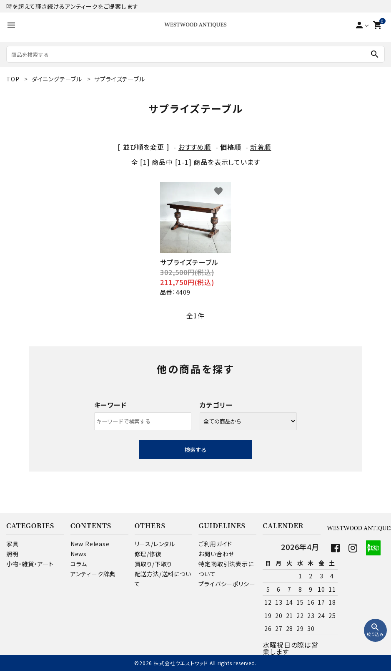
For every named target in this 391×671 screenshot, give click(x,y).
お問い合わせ (216, 554)
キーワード (110, 405)
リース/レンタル (155, 544)
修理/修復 (148, 554)
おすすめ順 (194, 147)
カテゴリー (216, 405)
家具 (12, 544)
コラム (78, 564)
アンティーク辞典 (92, 574)
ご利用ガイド (215, 544)
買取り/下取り (154, 564)
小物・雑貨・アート (30, 564)
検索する (195, 450)
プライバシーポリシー (226, 584)
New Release (90, 544)
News (78, 554)
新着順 (260, 147)
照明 (12, 554)
